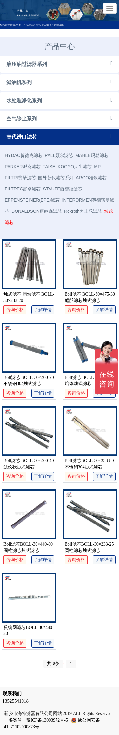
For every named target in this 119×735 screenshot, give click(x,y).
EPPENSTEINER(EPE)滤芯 (32, 200)
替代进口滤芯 (43, 25)
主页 (19, 25)
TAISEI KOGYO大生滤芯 (67, 166)
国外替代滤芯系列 (56, 177)
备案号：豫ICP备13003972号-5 (38, 720)
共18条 (53, 663)
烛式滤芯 (59, 25)
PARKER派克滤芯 (23, 166)
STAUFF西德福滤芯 (62, 188)
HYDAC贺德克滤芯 (24, 155)
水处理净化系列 (24, 100)
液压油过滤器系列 (26, 64)
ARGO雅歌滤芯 (91, 177)
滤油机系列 (19, 82)
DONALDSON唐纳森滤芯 (36, 211)
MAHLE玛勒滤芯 (91, 155)
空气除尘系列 (21, 118)
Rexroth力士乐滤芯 (83, 211)
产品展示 (28, 25)
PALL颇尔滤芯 (59, 155)
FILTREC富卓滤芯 (23, 188)
